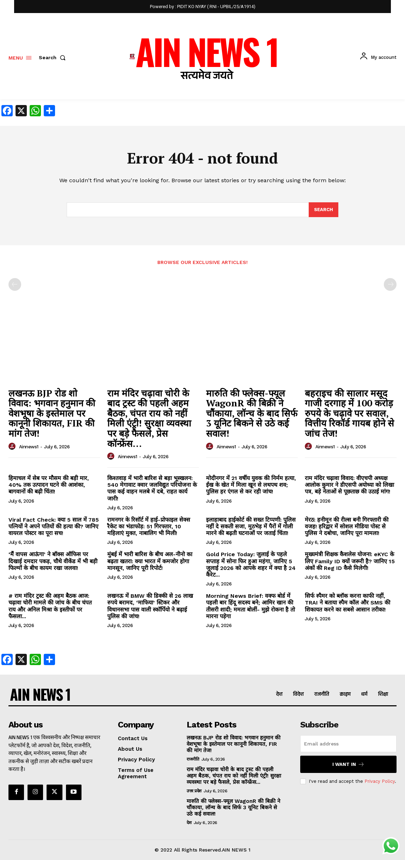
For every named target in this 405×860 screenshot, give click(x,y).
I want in (348, 764)
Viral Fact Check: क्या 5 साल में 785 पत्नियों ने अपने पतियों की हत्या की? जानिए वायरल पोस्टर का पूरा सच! (53, 526)
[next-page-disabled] (390, 284)
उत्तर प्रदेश (194, 790)
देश (189, 822)
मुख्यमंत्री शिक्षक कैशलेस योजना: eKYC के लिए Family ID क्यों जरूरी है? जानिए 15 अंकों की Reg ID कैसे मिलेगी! (350, 561)
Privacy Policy (379, 781)
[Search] (323, 209)
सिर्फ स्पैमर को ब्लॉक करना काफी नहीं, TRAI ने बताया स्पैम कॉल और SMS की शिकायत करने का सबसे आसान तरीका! (347, 602)
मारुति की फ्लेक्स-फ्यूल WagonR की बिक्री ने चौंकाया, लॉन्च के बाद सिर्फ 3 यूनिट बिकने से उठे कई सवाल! (251, 413)
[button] (53, 57)
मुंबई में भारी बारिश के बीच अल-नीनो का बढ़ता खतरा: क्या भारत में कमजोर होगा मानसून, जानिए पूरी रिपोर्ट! (149, 561)
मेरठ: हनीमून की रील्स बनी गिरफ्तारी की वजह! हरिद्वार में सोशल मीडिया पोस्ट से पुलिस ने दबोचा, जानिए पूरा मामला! (346, 526)
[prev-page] (14, 284)
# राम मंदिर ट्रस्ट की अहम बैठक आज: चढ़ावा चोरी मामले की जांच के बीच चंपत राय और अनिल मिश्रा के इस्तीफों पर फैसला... (50, 606)
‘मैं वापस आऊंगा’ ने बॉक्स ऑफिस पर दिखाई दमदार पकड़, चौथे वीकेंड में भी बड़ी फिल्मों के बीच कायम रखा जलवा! (52, 561)
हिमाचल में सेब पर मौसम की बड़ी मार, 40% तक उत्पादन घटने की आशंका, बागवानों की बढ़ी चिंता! (48, 485)
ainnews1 (28, 446)
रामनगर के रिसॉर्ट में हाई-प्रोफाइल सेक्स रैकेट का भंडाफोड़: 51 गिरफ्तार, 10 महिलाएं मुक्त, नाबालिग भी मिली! (148, 526)
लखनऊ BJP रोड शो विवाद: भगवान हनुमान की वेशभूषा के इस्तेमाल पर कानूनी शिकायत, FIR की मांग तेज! (51, 413)
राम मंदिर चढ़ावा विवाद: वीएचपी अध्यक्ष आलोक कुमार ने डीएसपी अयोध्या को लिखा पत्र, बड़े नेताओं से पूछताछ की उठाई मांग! (349, 485)
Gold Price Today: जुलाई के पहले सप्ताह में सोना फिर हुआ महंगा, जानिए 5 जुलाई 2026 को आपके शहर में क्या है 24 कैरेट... (251, 564)
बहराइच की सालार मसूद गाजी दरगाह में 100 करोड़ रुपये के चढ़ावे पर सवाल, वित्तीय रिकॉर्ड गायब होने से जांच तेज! (349, 413)
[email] (348, 743)
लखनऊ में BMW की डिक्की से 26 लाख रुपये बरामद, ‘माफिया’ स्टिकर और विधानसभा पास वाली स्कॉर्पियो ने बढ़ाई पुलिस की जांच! (150, 606)
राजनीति (193, 759)
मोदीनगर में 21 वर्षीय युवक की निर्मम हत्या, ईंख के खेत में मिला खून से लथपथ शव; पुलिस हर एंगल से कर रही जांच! (251, 485)
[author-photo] (13, 446)
